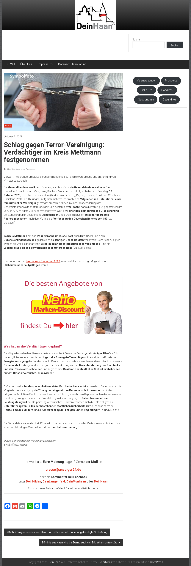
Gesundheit (169, 99)
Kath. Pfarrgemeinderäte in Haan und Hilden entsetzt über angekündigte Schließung (57, 532)
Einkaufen (146, 90)
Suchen (136, 39)
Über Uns (26, 64)
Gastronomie (146, 99)
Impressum (45, 64)
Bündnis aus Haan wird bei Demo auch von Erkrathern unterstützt (80, 542)
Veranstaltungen (146, 80)
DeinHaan (100, 481)
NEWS (11, 64)
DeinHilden (33, 481)
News (8, 125)
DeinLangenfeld (54, 481)
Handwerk (167, 90)
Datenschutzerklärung (72, 64)
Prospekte (171, 80)
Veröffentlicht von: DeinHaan (20, 169)
